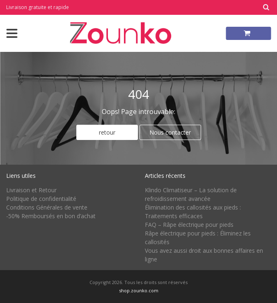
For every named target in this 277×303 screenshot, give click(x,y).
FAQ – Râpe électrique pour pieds (189, 224)
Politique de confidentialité (41, 199)
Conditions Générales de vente (46, 207)
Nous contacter (170, 132)
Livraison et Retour (31, 190)
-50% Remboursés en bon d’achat (51, 216)
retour (107, 132)
